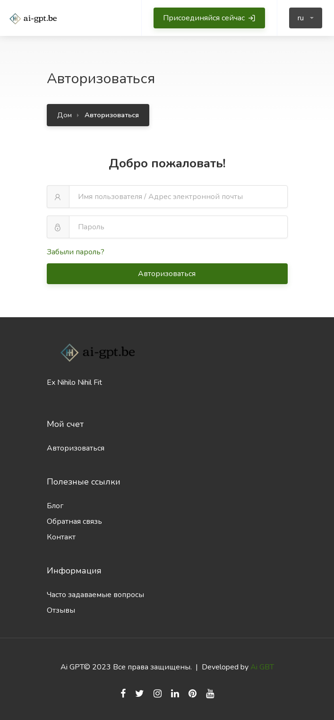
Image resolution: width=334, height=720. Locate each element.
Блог (55, 506)
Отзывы (61, 610)
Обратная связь (74, 521)
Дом (64, 115)
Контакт (61, 537)
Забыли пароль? (75, 252)
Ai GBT (262, 667)
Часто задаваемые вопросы (95, 595)
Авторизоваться (167, 274)
